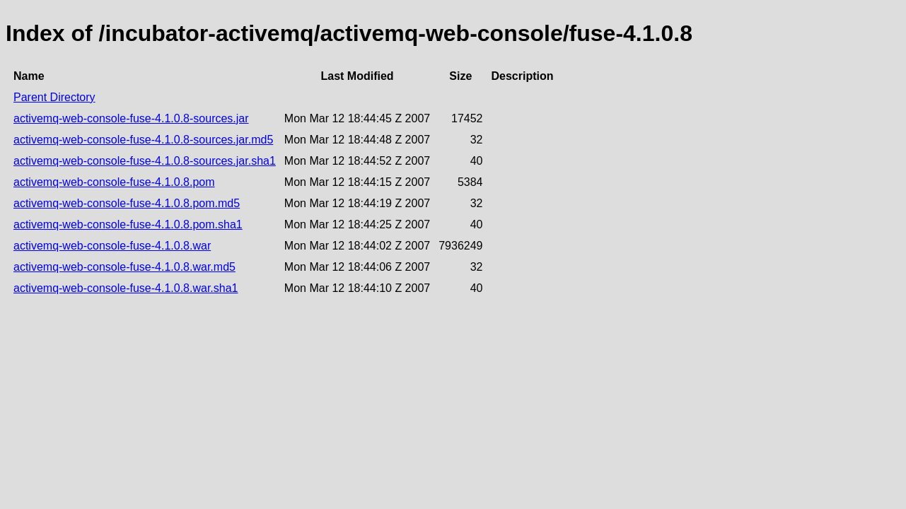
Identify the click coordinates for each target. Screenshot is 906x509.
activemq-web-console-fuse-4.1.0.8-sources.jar (131, 118)
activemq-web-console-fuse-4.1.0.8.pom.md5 (126, 203)
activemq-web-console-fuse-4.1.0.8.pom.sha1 (128, 224)
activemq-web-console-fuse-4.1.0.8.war (112, 246)
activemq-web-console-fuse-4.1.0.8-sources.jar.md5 (143, 140)
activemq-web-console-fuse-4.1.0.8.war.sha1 (125, 288)
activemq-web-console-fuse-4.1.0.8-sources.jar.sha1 (144, 161)
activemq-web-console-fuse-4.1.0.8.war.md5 (124, 267)
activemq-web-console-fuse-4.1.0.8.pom (114, 182)
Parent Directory (54, 97)
